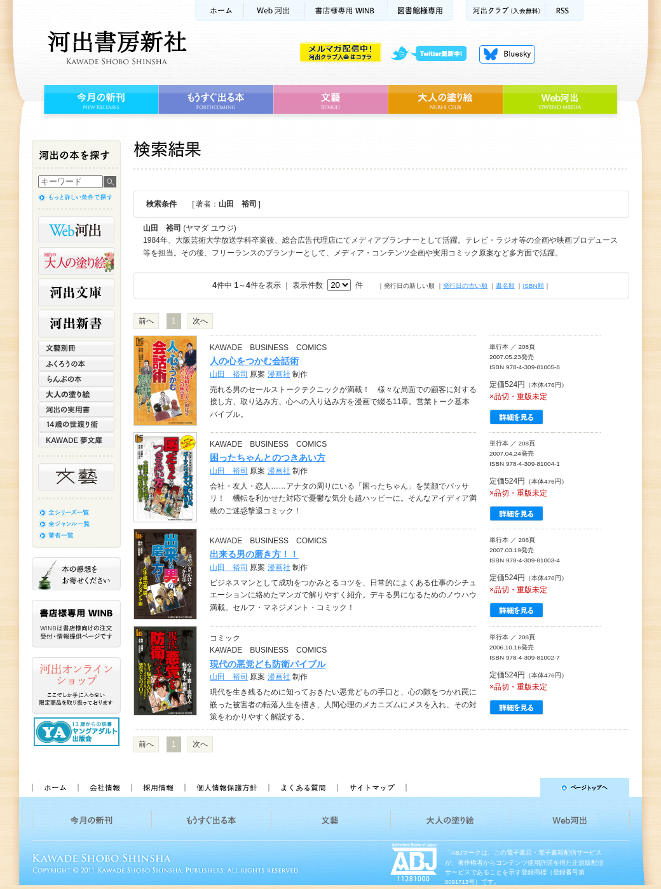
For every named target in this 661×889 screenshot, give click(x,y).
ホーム (219, 10)
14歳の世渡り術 (76, 424)
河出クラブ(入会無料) (505, 10)
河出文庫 (76, 292)
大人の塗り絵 (445, 100)
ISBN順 (532, 285)
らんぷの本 (76, 378)
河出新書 (76, 323)
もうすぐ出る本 (215, 100)
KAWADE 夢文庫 (76, 439)
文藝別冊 (76, 348)
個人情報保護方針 (226, 787)
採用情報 (157, 787)
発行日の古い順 (465, 285)
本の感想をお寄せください (76, 573)
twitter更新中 (433, 54)
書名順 (505, 285)
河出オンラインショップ (76, 685)
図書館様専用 (420, 10)
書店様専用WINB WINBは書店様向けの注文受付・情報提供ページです (76, 624)
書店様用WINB (346, 10)
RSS (564, 10)
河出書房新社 (115, 47)
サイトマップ (372, 787)
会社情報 (104, 787)
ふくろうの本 (76, 363)
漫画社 (279, 374)
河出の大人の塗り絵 (76, 261)
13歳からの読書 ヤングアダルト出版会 (78, 731)
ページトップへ (523, 787)
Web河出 (273, 10)
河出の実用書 (76, 409)
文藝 (330, 100)
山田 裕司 (229, 374)
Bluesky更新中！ (507, 54)
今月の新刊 (99, 100)
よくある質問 (302, 787)
